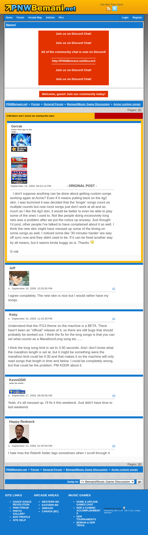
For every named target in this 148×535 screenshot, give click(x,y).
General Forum (53, 104)
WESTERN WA (50, 501)
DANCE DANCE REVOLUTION (22, 503)
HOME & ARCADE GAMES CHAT (87, 503)
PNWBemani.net (16, 104)
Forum (20, 17)
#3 (113, 395)
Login (125, 17)
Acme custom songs (126, 104)
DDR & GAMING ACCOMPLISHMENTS (88, 510)
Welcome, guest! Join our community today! (73, 94)
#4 (113, 445)
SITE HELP (19, 520)
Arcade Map (35, 17)
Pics (61, 17)
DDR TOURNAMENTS (86, 518)
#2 (113, 318)
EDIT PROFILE (21, 517)
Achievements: (17, 157)
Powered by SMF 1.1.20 (113, 511)
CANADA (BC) (50, 511)
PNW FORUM (21, 507)
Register (137, 17)
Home (9, 17)
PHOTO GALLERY (19, 512)
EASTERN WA (50, 505)
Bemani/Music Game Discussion (88, 104)
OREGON (47, 508)
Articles (50, 17)
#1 (113, 288)
